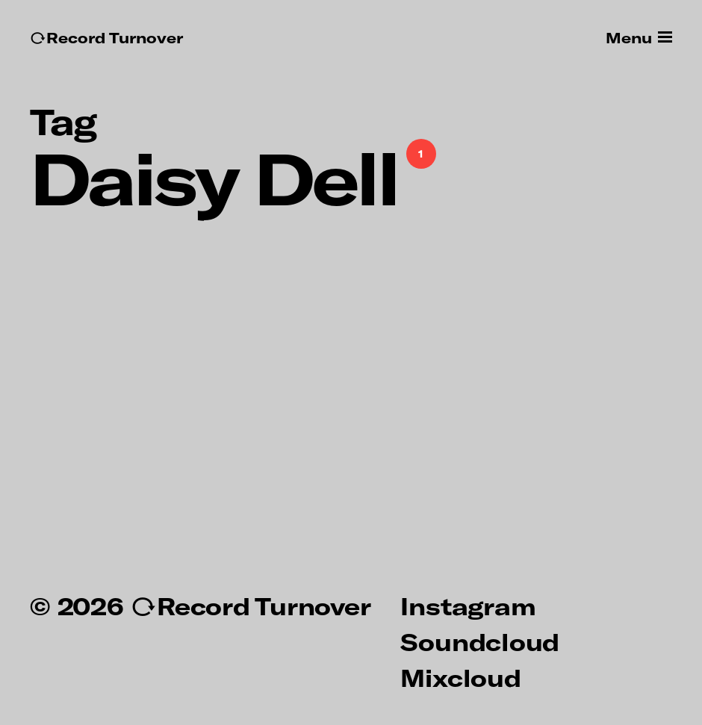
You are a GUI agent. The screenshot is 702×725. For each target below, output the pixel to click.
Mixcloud (460, 677)
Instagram (467, 605)
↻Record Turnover (106, 38)
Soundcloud (479, 641)
